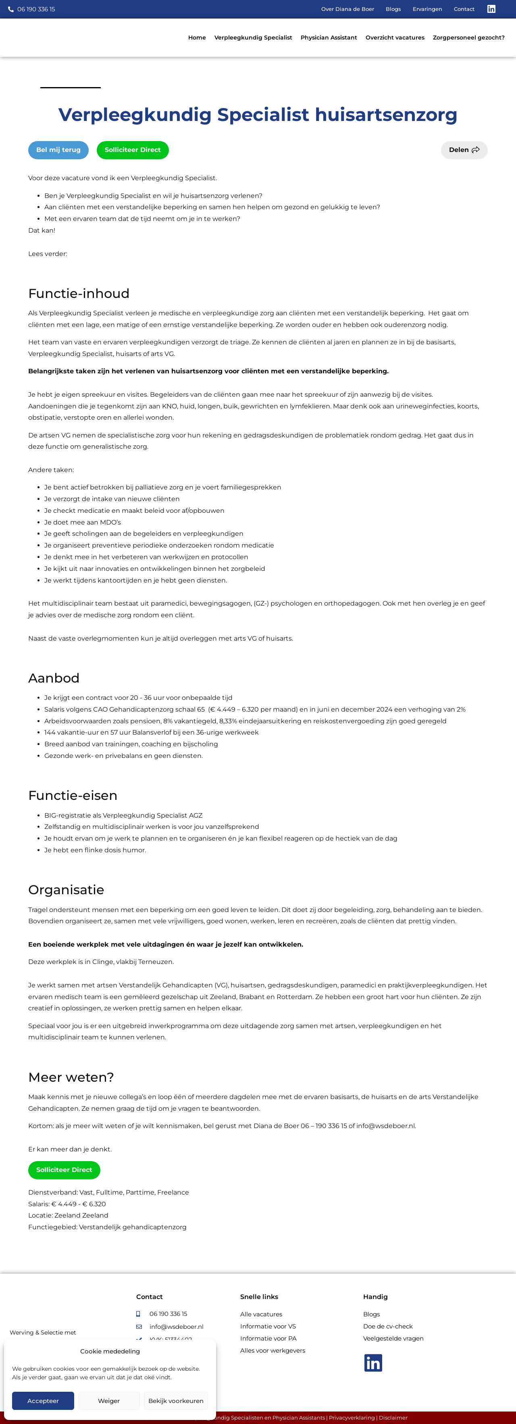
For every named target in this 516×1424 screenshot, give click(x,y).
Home (197, 37)
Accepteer (43, 1401)
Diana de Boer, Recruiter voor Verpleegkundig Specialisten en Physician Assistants (216, 1417)
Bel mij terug (58, 150)
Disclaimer (393, 1417)
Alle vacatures (261, 1314)
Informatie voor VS (268, 1326)
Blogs (371, 1314)
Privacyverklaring (352, 1417)
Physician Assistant (329, 37)
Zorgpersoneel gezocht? (469, 37)
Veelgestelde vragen (393, 1338)
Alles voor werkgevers (272, 1350)
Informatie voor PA (268, 1338)
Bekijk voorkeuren (176, 1401)
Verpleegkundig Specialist (253, 37)
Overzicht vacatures (395, 37)
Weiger (109, 1401)
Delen (459, 150)
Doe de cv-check (388, 1326)
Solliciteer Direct (133, 150)
